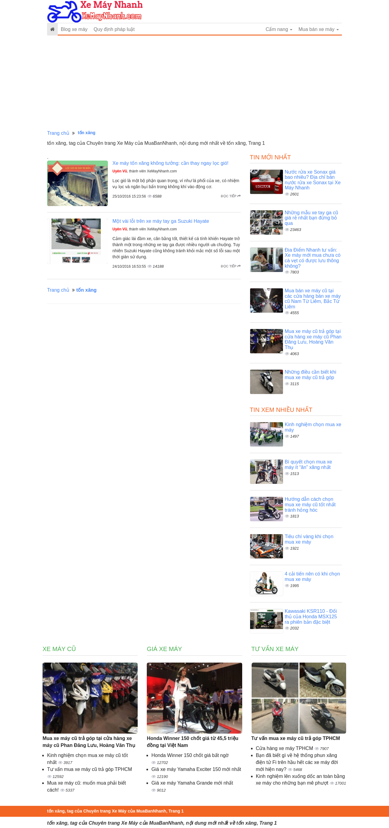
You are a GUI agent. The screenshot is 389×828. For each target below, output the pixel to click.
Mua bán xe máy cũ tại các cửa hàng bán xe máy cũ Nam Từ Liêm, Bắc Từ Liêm (313, 298)
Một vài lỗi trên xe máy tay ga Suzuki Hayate (160, 221)
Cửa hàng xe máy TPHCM (285, 748)
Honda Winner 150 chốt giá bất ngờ (190, 755)
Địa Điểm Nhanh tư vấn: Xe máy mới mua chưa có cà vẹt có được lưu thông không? (313, 258)
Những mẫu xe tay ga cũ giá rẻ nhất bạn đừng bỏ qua (311, 218)
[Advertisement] (194, 82)
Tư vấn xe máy (275, 649)
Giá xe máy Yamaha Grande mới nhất (192, 783)
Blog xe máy (74, 29)
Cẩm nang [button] (279, 29)
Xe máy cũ (59, 649)
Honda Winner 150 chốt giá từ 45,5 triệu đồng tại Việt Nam (192, 742)
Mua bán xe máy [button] (318, 29)
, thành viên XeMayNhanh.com (144, 171)
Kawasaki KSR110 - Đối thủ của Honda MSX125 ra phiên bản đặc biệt (311, 616)
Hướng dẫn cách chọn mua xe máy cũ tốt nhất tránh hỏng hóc (310, 504)
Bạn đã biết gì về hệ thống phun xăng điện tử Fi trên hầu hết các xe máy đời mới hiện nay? (297, 762)
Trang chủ (58, 133)
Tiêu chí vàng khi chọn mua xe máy (309, 539)
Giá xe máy (164, 649)
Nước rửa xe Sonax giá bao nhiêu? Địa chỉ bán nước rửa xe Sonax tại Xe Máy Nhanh (313, 180)
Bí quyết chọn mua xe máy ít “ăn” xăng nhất (308, 464)
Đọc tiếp (231, 196)
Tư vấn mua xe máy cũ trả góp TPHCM (89, 769)
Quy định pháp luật (114, 29)
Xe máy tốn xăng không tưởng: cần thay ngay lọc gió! (170, 163)
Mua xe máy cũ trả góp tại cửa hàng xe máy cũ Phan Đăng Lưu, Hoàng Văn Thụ (313, 339)
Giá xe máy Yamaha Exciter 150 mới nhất (196, 769)
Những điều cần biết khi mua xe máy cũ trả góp (310, 374)
